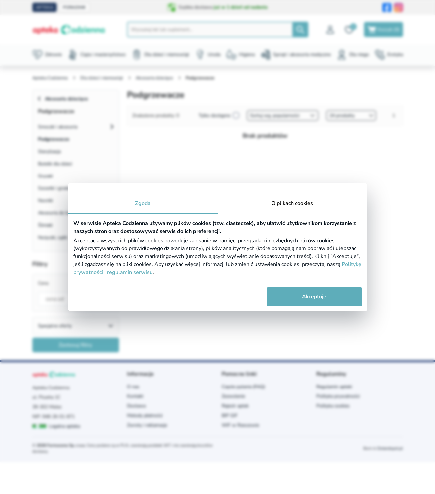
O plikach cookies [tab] (292, 203)
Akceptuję (314, 296)
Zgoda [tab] (143, 203)
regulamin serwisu (130, 272)
